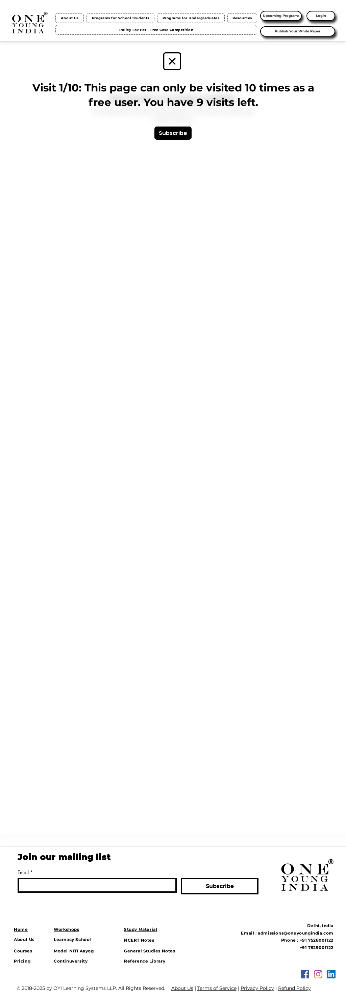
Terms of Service (217, 988)
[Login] (320, 16)
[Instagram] (318, 974)
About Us (182, 988)
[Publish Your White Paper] (297, 31)
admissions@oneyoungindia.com (295, 933)
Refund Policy (294, 988)
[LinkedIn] (331, 974)
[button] (120, 18)
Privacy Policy (257, 988)
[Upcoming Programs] (281, 16)
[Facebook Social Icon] (305, 974)
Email (25, 872)
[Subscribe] (173, 133)
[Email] (95, 885)
